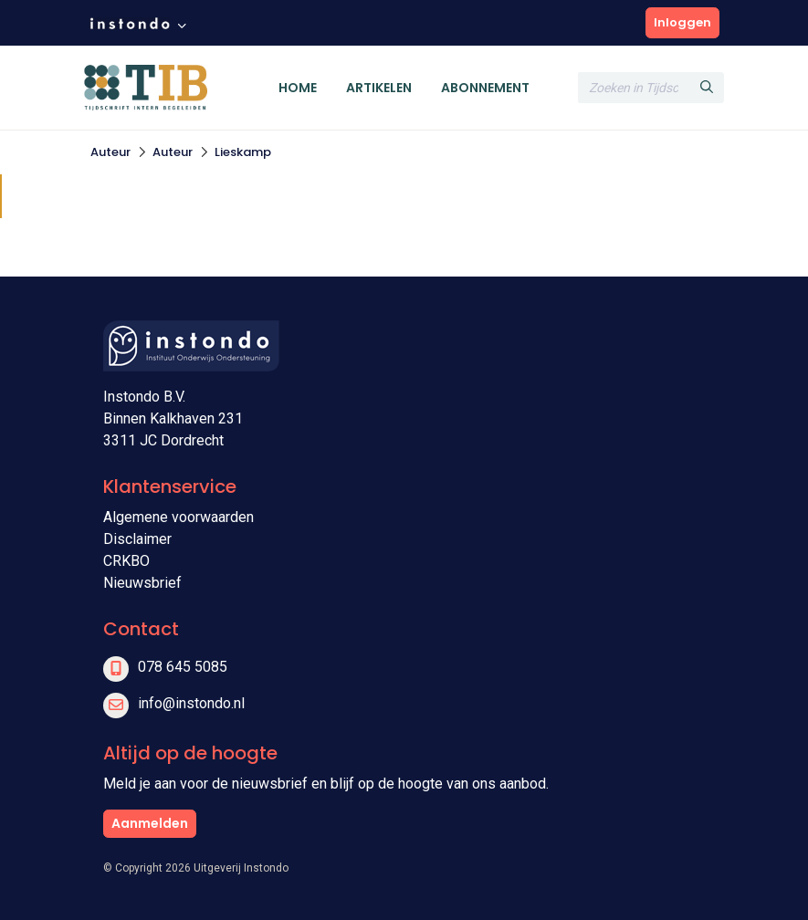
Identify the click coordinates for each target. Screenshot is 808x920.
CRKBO (126, 561)
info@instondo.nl (191, 703)
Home (297, 87)
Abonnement (485, 87)
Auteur (110, 152)
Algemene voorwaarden (178, 517)
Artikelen (379, 87)
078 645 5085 (182, 666)
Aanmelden (149, 823)
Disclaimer (137, 539)
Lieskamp (243, 152)
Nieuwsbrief (142, 582)
